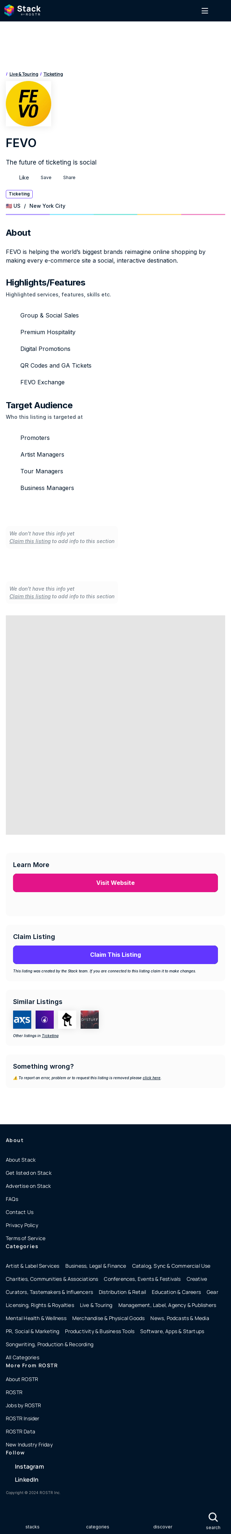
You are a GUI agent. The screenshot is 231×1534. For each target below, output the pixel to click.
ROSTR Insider (23, 1418)
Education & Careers (176, 1291)
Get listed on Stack (29, 1172)
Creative (197, 1278)
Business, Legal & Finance (95, 1265)
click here (152, 1078)
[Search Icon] (213, 1517)
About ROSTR (22, 1379)
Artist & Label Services (33, 1265)
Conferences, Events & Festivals (142, 1278)
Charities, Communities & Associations (52, 1278)
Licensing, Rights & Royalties (40, 1305)
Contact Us (19, 1212)
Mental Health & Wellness (36, 1318)
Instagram (29, 1466)
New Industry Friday (29, 1444)
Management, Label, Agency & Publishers (167, 1305)
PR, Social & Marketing (32, 1331)
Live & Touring (23, 74)
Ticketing (53, 74)
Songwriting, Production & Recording (49, 1344)
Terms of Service (25, 1238)
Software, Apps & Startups (172, 1331)
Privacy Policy (22, 1225)
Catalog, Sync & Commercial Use (171, 1265)
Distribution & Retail (122, 1291)
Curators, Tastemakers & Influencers (49, 1291)
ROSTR (14, 1392)
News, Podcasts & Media (179, 1318)
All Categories (22, 1357)
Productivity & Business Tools (99, 1331)
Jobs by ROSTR (23, 1405)
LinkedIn (27, 1480)
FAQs (12, 1198)
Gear (212, 1291)
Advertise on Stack (28, 1185)
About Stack (21, 1159)
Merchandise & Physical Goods (108, 1318)
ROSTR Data (20, 1431)
